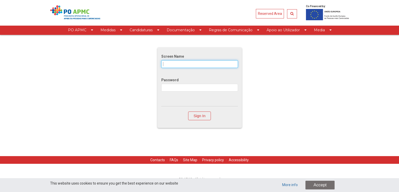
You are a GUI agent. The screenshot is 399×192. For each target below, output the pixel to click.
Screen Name (172, 56)
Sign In (199, 116)
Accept (319, 185)
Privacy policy (213, 160)
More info (290, 185)
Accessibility (239, 160)
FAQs (174, 160)
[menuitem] (80, 30)
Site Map (190, 160)
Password (170, 80)
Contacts (157, 160)
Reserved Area (270, 14)
